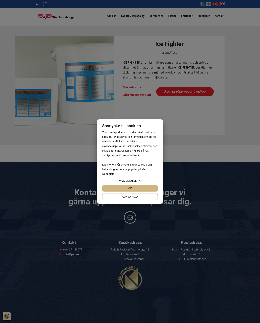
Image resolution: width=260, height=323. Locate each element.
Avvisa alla (130, 196)
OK (130, 188)
